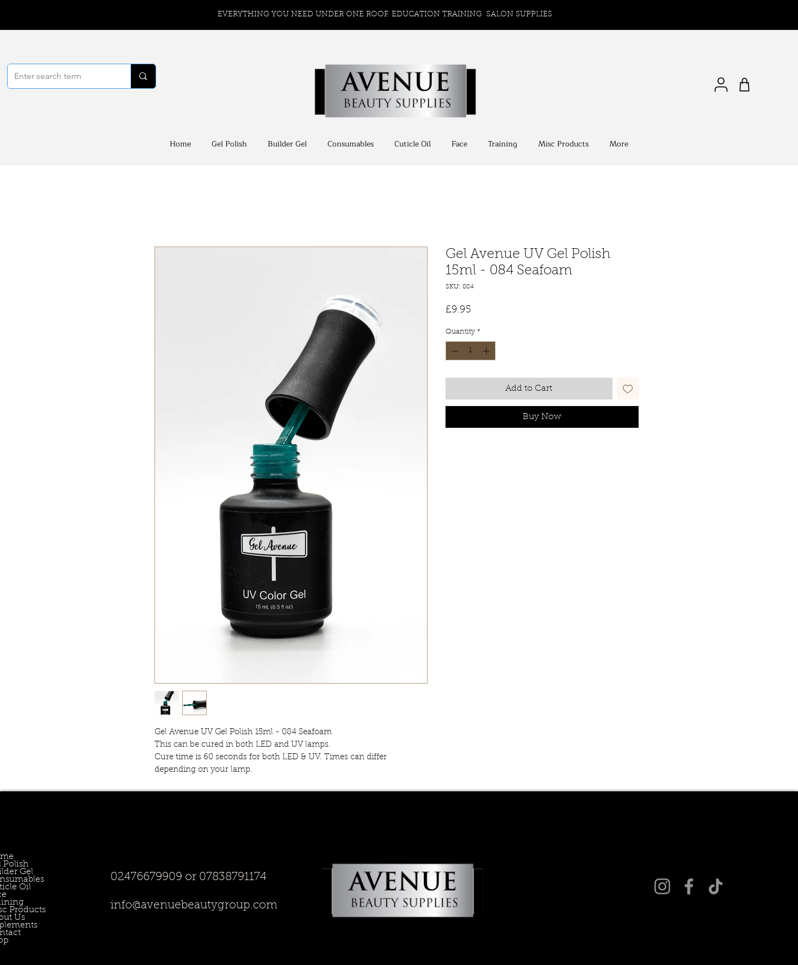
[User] (721, 84)
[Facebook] (689, 886)
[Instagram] (662, 886)
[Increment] (487, 351)
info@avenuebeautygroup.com (193, 905)
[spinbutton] (470, 351)
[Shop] (744, 85)
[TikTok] (715, 886)
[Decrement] (453, 351)
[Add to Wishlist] (628, 388)
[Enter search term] (61, 76)
